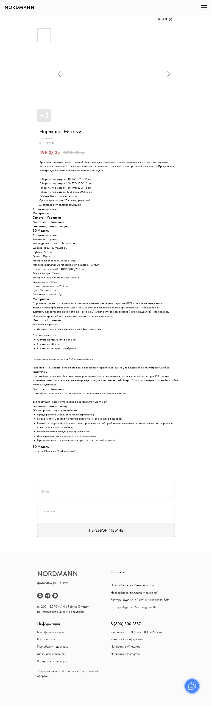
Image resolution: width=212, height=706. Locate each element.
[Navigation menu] (204, 7)
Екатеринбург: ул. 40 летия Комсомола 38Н (140, 600)
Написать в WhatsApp (125, 646)
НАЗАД (161, 19)
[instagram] (40, 596)
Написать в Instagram (125, 654)
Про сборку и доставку (52, 646)
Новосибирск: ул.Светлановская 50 (134, 585)
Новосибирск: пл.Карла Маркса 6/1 (134, 592)
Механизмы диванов (50, 654)
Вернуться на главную (52, 661)
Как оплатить (46, 639)
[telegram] (47, 596)
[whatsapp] (55, 596)
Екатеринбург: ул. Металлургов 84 (134, 607)
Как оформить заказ (50, 632)
